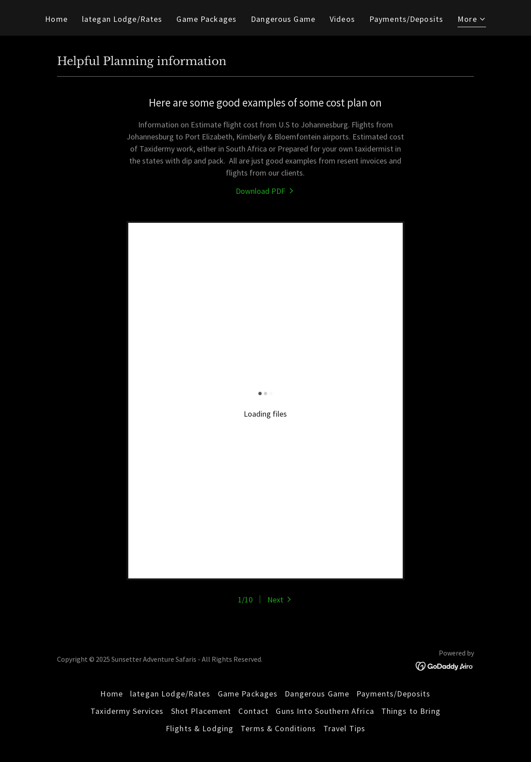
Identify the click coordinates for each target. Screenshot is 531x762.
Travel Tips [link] (344, 728)
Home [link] (56, 19)
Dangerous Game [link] (283, 19)
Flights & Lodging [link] (199, 728)
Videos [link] (342, 19)
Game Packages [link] (206, 19)
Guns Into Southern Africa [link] (325, 711)
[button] (471, 20)
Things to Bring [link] (411, 711)
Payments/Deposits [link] (406, 19)
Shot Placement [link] (201, 711)
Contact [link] (253, 711)
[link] (265, 191)
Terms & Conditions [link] (278, 728)
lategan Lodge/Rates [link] (122, 19)
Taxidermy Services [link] (126, 711)
